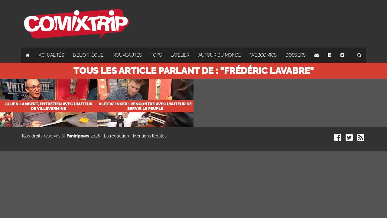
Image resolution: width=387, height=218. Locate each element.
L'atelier (180, 55)
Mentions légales (150, 136)
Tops (156, 55)
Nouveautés (126, 55)
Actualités (51, 55)
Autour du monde (219, 55)
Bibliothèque (88, 55)
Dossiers (295, 55)
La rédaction (116, 136)
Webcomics (263, 55)
